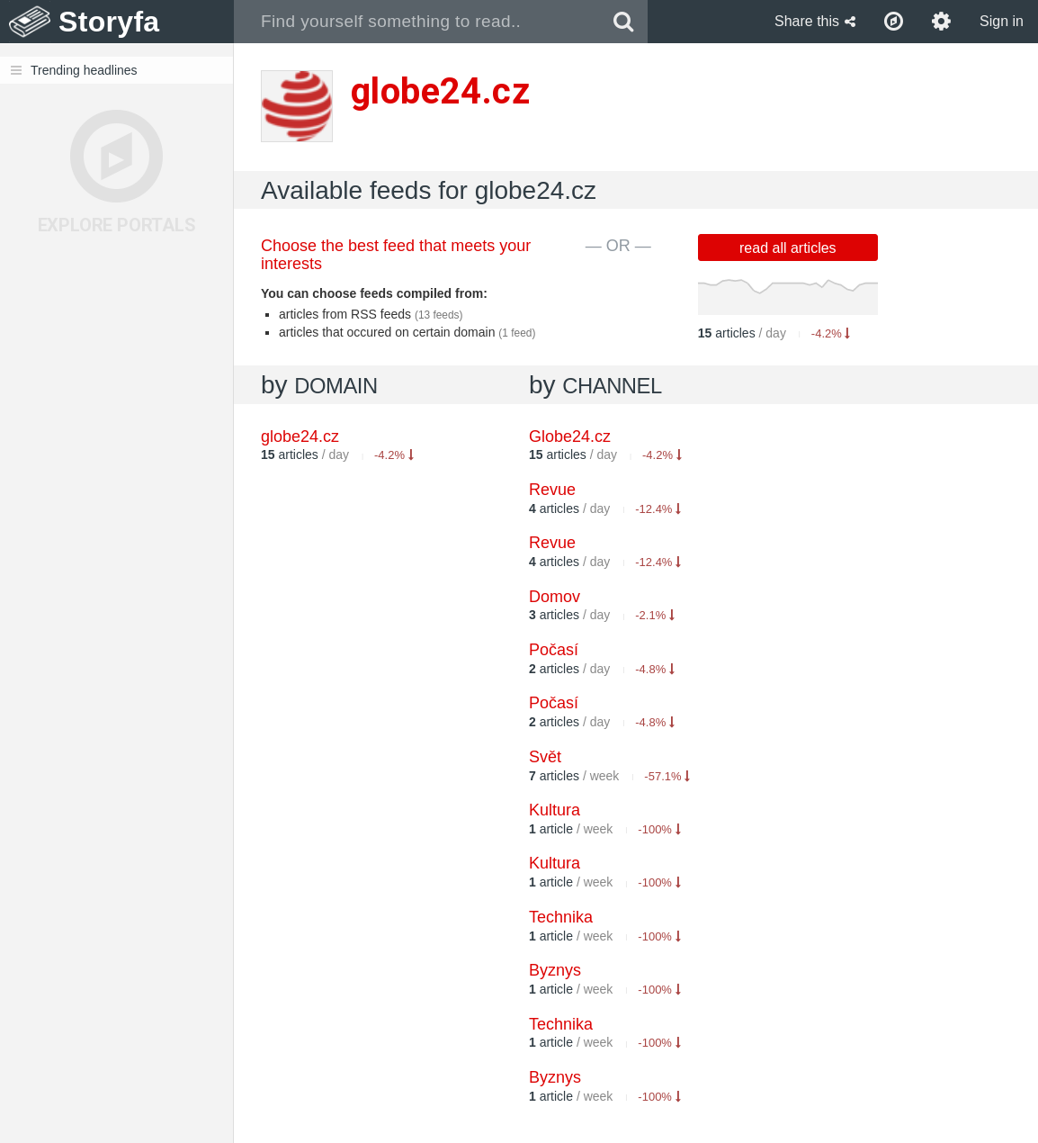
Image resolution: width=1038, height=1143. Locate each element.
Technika (561, 917)
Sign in (1002, 21)
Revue (552, 490)
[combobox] (417, 21)
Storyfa (109, 21)
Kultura (554, 810)
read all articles (788, 248)
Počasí (553, 650)
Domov (554, 597)
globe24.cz (300, 437)
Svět (545, 757)
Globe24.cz (570, 437)
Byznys (555, 970)
